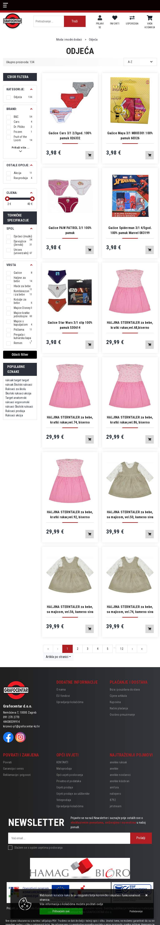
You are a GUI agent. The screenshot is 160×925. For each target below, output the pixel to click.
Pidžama (23, 329)
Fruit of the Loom (23, 138)
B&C (23, 116)
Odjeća (23, 97)
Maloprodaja (64, 768)
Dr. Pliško (23, 126)
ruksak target (13, 380)
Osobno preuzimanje (122, 714)
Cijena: (11, 193)
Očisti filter (20, 355)
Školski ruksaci (23, 384)
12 (121, 648)
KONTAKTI (62, 762)
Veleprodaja (63, 800)
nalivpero (115, 793)
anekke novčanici (120, 775)
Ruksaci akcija (14, 415)
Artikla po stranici (57, 657)
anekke (114, 768)
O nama (61, 689)
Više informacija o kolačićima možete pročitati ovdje (71, 904)
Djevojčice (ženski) (23, 243)
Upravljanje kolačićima (69, 702)
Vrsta (11, 265)
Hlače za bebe (23, 286)
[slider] (7, 198)
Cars (23, 121)
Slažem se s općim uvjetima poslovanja (38, 847)
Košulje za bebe (23, 301)
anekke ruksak (118, 762)
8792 (113, 800)
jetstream (115, 806)
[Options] (136, 911)
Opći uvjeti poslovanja (69, 775)
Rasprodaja (23, 178)
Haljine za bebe (23, 279)
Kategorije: (15, 89)
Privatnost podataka (68, 781)
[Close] (61, 911)
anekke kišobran (119, 781)
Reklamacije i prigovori (17, 775)
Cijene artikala (118, 695)
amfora (114, 787)
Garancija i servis (13, 768)
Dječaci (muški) (23, 236)
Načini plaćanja (119, 708)
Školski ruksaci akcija (18, 393)
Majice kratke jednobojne (23, 314)
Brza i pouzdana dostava (125, 689)
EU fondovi (63, 695)
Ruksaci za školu (15, 389)
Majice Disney (23, 308)
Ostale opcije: (17, 165)
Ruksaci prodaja (15, 411)
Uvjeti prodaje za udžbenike (73, 793)
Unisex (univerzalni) (23, 251)
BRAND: (11, 109)
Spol (10, 228)
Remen (22, 343)
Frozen (23, 131)
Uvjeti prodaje (64, 787)
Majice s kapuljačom (23, 323)
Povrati (7, 762)
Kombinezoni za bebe (23, 292)
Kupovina (115, 702)
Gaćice (23, 272)
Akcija (23, 173)
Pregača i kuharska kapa (23, 336)
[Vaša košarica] (149, 18)
